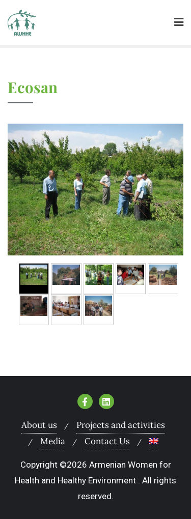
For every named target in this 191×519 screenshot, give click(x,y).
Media (52, 441)
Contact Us (107, 441)
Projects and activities (120, 424)
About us (39, 424)
